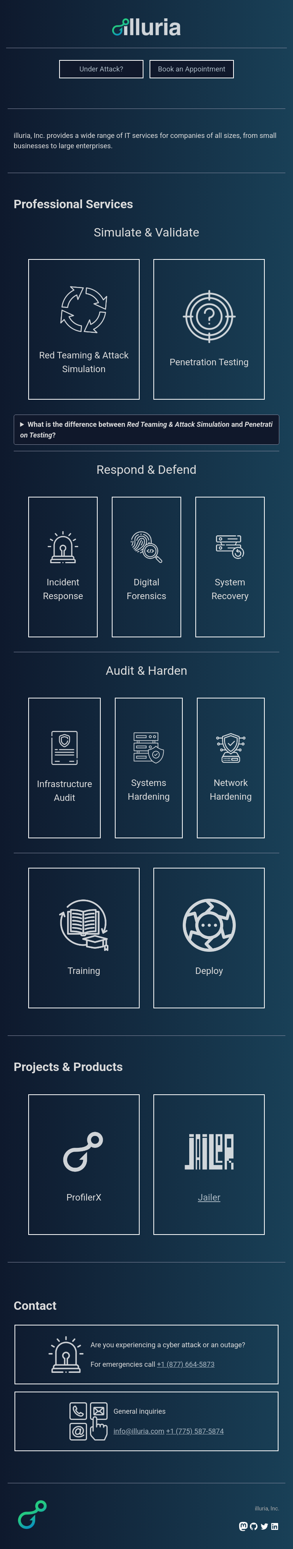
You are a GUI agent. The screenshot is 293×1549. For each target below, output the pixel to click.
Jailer (209, 1197)
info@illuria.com (139, 1431)
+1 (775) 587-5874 (195, 1431)
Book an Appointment (191, 69)
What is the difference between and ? (146, 429)
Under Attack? (101, 69)
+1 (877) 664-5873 (185, 1364)
